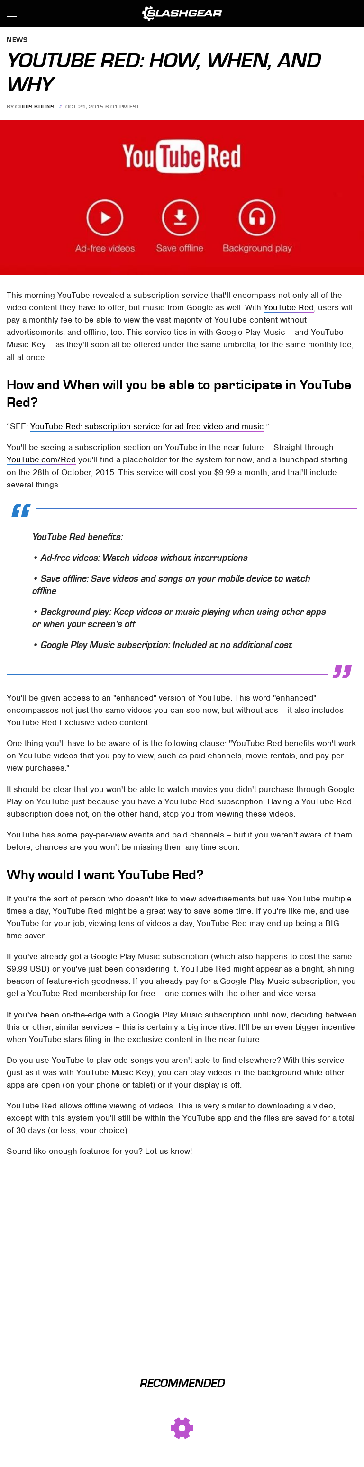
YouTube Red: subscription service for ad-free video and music (147, 426)
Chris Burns (35, 106)
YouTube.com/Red (41, 459)
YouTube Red (289, 307)
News (17, 40)
